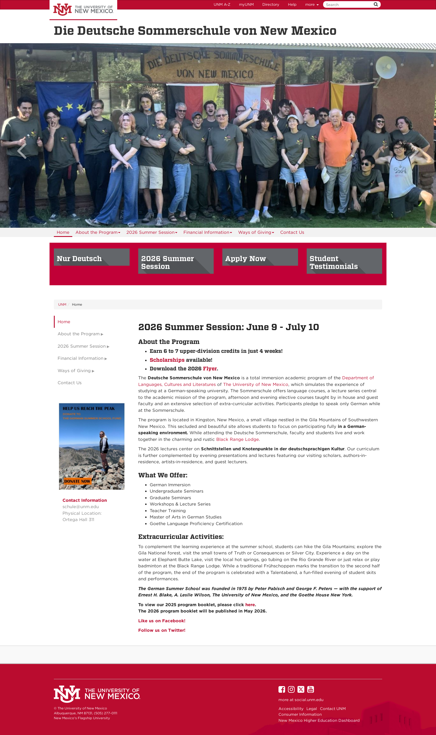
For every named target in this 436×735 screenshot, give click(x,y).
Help (292, 4)
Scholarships (167, 360)
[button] (32, 135)
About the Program (98, 233)
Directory (270, 4)
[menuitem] (63, 232)
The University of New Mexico (83, 10)
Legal (311, 708)
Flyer (210, 368)
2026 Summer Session (152, 233)
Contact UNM (333, 708)
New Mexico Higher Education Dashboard (319, 720)
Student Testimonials (334, 262)
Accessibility (291, 708)
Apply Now (245, 258)
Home (63, 232)
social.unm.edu (309, 699)
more (312, 4)
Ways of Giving (256, 233)
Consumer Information (300, 714)
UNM (62, 304)
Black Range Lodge (237, 439)
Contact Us (292, 232)
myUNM (246, 4)
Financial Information (207, 233)
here (250, 604)
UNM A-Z (222, 4)
